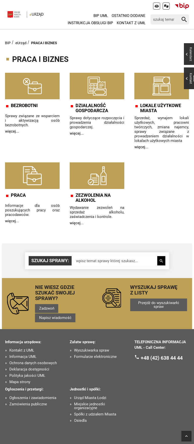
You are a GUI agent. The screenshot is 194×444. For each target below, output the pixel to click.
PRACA (18, 195)
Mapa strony (19, 382)
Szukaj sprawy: (50, 260)
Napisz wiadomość (55, 317)
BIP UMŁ (100, 15)
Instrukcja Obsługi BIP (90, 23)
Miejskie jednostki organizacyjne (89, 406)
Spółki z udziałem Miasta (95, 414)
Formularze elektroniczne (95, 357)
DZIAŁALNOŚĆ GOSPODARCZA (92, 108)
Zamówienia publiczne (28, 404)
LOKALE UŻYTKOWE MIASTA (160, 108)
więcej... (12, 131)
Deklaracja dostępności (29, 369)
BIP (8, 43)
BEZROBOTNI (24, 105)
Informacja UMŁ (22, 357)
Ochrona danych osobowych (33, 363)
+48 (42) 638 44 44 (162, 358)
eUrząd (21, 43)
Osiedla (80, 421)
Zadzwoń (46, 308)
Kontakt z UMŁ (131, 23)
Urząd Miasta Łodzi (90, 398)
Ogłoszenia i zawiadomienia (32, 398)
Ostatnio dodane (129, 15)
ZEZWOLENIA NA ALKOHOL (93, 198)
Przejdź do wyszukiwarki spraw (158, 305)
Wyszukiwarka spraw (91, 350)
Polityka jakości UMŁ (27, 376)
